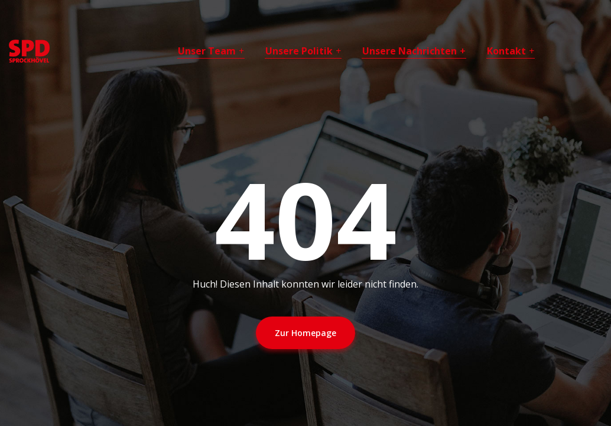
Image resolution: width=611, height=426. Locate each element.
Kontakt (506, 50)
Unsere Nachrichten (409, 50)
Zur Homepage (305, 332)
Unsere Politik (299, 50)
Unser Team (207, 50)
